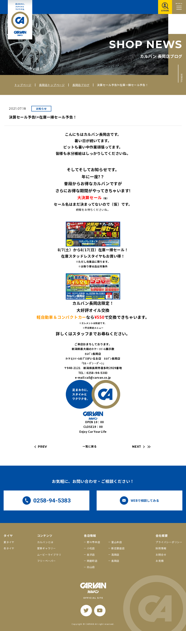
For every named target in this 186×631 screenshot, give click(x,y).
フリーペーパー (46, 561)
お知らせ (41, 108)
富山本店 (116, 542)
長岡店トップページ (52, 85)
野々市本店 (93, 542)
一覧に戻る (89, 446)
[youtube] (100, 610)
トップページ (23, 85)
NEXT (136, 446)
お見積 (160, 561)
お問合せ (161, 554)
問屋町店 (92, 561)
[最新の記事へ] (148, 447)
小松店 (91, 548)
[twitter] (86, 610)
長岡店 (115, 561)
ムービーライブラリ (49, 554)
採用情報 (161, 548)
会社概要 (162, 536)
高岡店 (115, 554)
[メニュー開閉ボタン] (179, 7)
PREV (42, 446)
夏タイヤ (9, 542)
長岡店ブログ (81, 85)
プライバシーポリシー (169, 542)
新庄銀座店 (118, 548)
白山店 (91, 567)
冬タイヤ (9, 548)
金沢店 (91, 554)
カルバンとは (45, 542)
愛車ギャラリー (46, 548)
